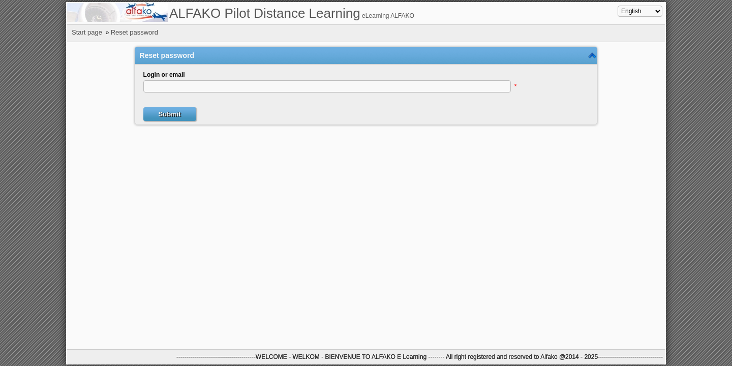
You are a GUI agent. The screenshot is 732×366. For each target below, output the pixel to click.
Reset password (134, 32)
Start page (87, 32)
